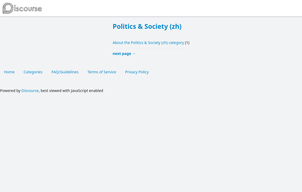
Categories (32, 71)
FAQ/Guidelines (64, 71)
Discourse (30, 90)
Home (9, 71)
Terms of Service (102, 71)
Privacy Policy (137, 71)
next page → (124, 53)
